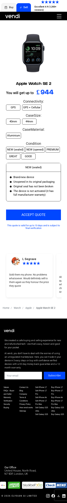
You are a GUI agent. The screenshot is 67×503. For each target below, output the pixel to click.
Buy (8, 7)
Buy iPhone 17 (57, 387)
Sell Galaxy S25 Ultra (41, 409)
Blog (21, 391)
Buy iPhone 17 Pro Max (57, 402)
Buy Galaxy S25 (57, 414)
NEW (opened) (35, 149)
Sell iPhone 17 (41, 387)
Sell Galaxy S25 (41, 414)
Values (6, 387)
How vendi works (26, 408)
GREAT (13, 156)
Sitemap (22, 411)
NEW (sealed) (15, 149)
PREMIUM (53, 149)
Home (6, 307)
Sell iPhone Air (41, 397)
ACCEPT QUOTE (33, 215)
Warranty (7, 397)
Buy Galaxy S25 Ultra (57, 409)
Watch (17, 307)
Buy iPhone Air (57, 397)
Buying (6, 408)
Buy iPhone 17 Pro (57, 392)
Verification (8, 401)
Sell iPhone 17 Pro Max (41, 402)
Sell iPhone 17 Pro (41, 392)
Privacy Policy (25, 404)
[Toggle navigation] (58, 16)
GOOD (28, 156)
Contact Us (23, 387)
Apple (28, 307)
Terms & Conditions (23, 399)
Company (23, 394)
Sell (23, 7)
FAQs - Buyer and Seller (9, 392)
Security (7, 404)
